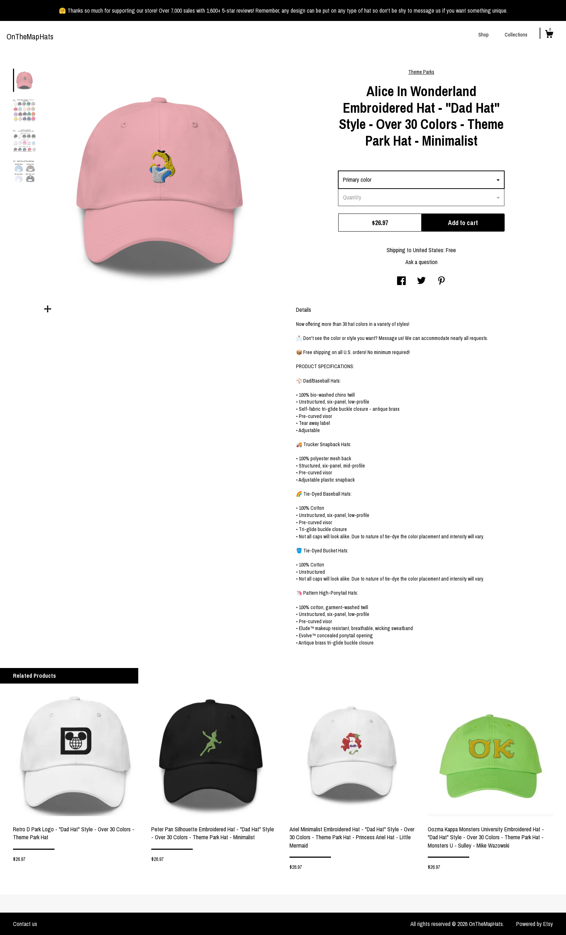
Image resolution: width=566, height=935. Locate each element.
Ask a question (421, 262)
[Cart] (549, 35)
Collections (516, 34)
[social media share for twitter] (421, 281)
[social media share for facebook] (401, 281)
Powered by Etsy (534, 924)
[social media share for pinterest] (441, 281)
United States (428, 250)
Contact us (25, 924)
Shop (483, 34)
